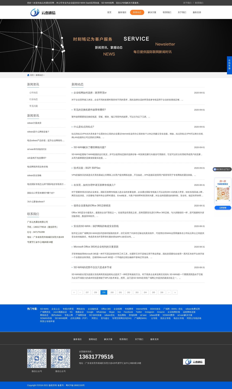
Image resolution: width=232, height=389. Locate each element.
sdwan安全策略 (34, 175)
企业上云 (55, 309)
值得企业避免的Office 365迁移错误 (92, 205)
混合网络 (122, 315)
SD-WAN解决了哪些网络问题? (90, 147)
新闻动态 (137, 12)
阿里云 (95, 318)
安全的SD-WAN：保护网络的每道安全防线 (96, 226)
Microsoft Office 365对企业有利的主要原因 (96, 246)
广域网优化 (45, 312)
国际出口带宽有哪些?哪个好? (40, 193)
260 (112, 292)
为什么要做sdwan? (36, 201)
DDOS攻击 (155, 309)
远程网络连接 (189, 312)
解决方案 (152, 12)
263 (137, 292)
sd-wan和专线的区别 (36, 149)
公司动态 (33, 92)
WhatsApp (101, 312)
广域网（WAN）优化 (173, 309)
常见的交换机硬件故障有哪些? (90, 109)
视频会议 (79, 312)
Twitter (139, 312)
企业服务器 (93, 309)
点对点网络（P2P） (79, 318)
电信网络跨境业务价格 (37, 166)
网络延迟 (44, 315)
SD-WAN (44, 309)
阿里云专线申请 (47, 321)
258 (95, 292)
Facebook (128, 312)
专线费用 (129, 309)
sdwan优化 (109, 315)
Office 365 (106, 309)
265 (153, 292)
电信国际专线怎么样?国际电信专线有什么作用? (46, 184)
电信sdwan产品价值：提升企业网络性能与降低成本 (46, 140)
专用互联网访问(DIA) (122, 318)
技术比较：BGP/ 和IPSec (87, 168)
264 (145, 292)
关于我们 (187, 3)
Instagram (149, 312)
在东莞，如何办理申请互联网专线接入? (94, 185)
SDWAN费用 (168, 315)
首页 (109, 12)
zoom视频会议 (60, 312)
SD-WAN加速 (95, 315)
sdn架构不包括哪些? (36, 158)
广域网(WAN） (141, 318)
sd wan (143, 315)
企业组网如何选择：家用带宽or (90, 92)
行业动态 (33, 99)
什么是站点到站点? (84, 126)
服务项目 (122, 12)
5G (71, 312)
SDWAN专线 (46, 318)
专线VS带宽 (68, 309)
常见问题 (33, 106)
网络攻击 (81, 309)
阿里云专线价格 (194, 318)
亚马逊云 (105, 318)
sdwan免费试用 (193, 309)
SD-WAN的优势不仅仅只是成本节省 (93, 267)
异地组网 (133, 315)
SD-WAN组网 (61, 318)
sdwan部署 (155, 315)
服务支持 (197, 12)
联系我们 (199, 3)
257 (87, 292)
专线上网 (69, 315)
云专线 (154, 318)
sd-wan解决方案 (184, 315)
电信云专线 (179, 318)
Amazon (161, 312)
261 (120, 292)
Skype (112, 312)
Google (90, 312)
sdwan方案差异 (34, 123)
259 (103, 292)
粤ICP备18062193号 (75, 385)
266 (161, 292)
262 (128, 292)
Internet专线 (141, 309)
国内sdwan (56, 315)
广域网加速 (81, 315)
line (119, 312)
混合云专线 (165, 318)
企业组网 (118, 309)
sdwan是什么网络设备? (38, 132)
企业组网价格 (174, 312)
